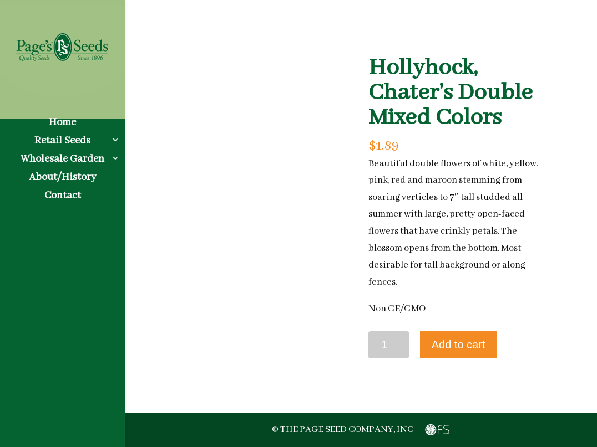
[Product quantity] (388, 344)
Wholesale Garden (62, 149)
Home (62, 112)
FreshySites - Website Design (437, 429)
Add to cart (458, 344)
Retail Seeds (62, 131)
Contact (62, 186)
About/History (62, 167)
